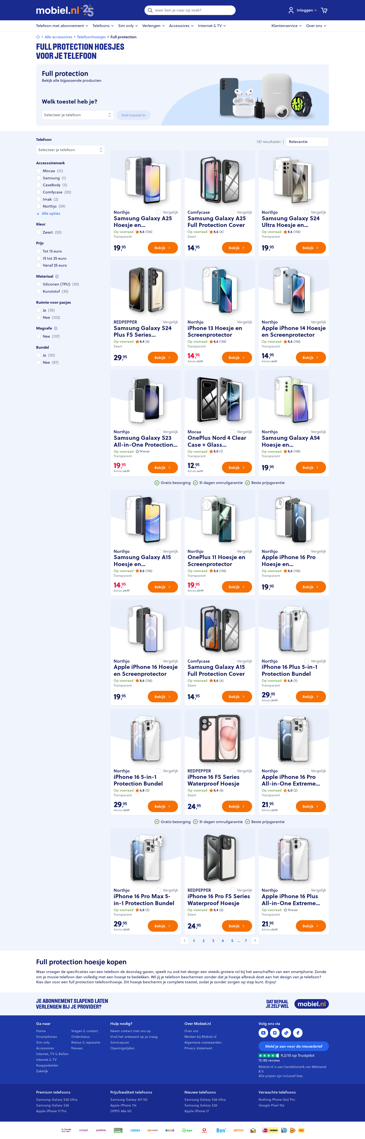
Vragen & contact (84, 1031)
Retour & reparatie (85, 1042)
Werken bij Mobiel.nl (200, 1036)
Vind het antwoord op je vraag (134, 1036)
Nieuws (77, 1048)
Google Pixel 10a (271, 1105)
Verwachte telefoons (277, 1092)
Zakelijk (42, 1071)
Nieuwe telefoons (200, 1092)
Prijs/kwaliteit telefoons (131, 1092)
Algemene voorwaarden (202, 1042)
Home (41, 1031)
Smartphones (46, 1036)
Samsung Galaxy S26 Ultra (56, 1099)
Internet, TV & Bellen (52, 1053)
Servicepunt (119, 1042)
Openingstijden (122, 1048)
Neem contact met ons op (130, 1031)
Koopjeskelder (47, 1065)
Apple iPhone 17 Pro (51, 1111)
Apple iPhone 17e (123, 1105)
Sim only (43, 1042)
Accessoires (45, 1048)
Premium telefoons (53, 1092)
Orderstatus (80, 1036)
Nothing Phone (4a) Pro (277, 1099)
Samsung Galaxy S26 (52, 1105)
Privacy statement (198, 1048)
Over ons (191, 1031)
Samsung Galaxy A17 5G (129, 1099)
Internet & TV (46, 1059)
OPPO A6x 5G (121, 1111)
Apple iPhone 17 (196, 1111)
